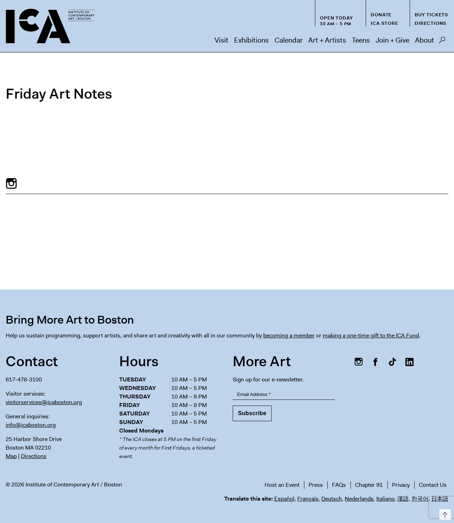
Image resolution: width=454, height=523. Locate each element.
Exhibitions (251, 40)
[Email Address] (284, 395)
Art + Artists (327, 40)
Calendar (289, 40)
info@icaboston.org (31, 425)
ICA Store (384, 23)
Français (308, 498)
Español (284, 498)
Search (442, 42)
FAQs (339, 485)
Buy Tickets (431, 15)
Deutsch (331, 498)
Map (11, 456)
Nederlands (359, 498)
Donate (381, 15)
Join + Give (392, 40)
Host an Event (282, 485)
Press (316, 485)
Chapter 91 (369, 485)
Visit (221, 40)
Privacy (401, 485)
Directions (431, 23)
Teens (361, 40)
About (424, 40)
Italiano (385, 498)
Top (443, 513)
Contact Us (433, 485)
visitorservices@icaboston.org (44, 402)
